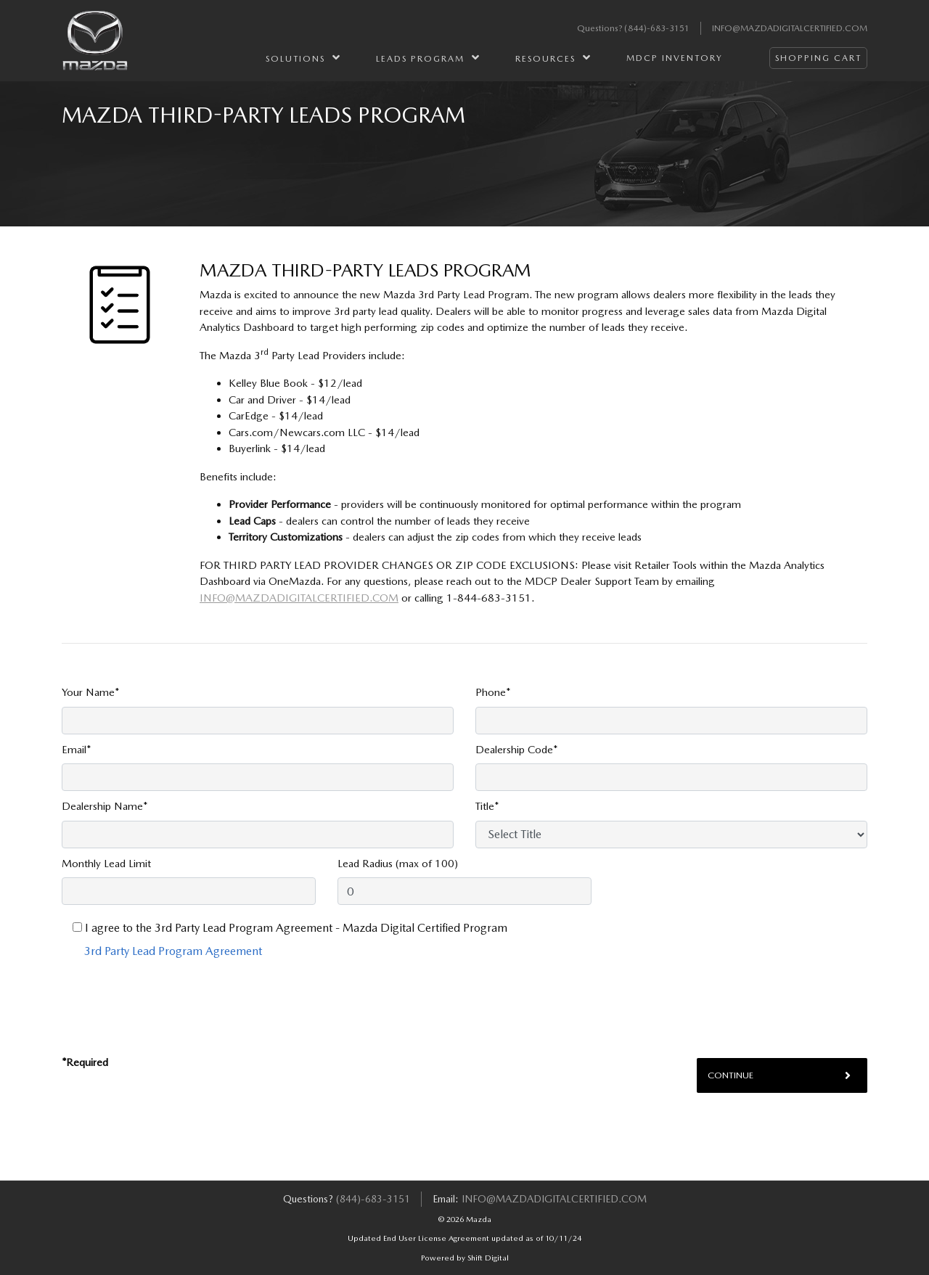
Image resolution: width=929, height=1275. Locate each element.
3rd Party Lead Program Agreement (173, 951)
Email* (76, 749)
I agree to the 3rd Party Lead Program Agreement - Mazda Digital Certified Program (290, 928)
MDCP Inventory (674, 58)
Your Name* (90, 692)
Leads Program (428, 58)
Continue (779, 1075)
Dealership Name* (104, 806)
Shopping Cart (818, 58)
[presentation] (172, 1025)
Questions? (600, 28)
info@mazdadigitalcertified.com (789, 28)
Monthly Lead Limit (106, 863)
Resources (553, 58)
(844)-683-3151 (656, 28)
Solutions (303, 58)
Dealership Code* (516, 749)
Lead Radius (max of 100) (397, 863)
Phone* (492, 692)
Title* (487, 806)
